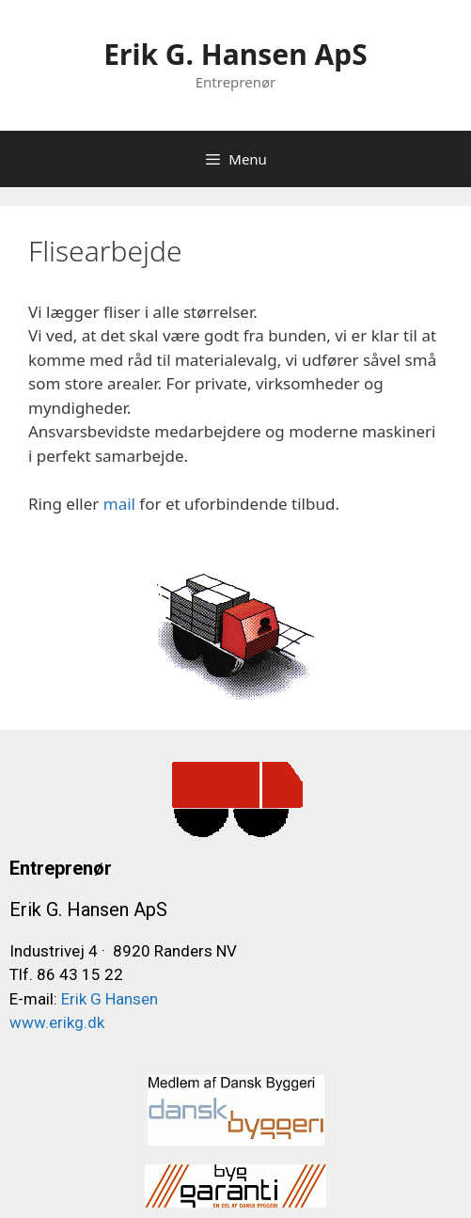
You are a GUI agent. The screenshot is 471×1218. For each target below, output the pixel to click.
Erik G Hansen (107, 998)
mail (117, 503)
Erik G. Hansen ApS (235, 54)
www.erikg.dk (56, 1022)
